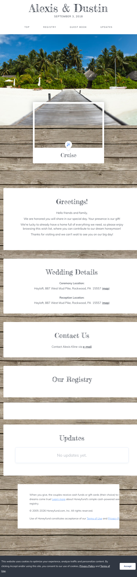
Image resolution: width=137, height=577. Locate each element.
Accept (127, 566)
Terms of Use (94, 518)
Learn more (58, 499)
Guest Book (78, 27)
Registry (49, 27)
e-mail (87, 347)
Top (27, 27)
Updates (106, 27)
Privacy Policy (116, 518)
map (106, 288)
